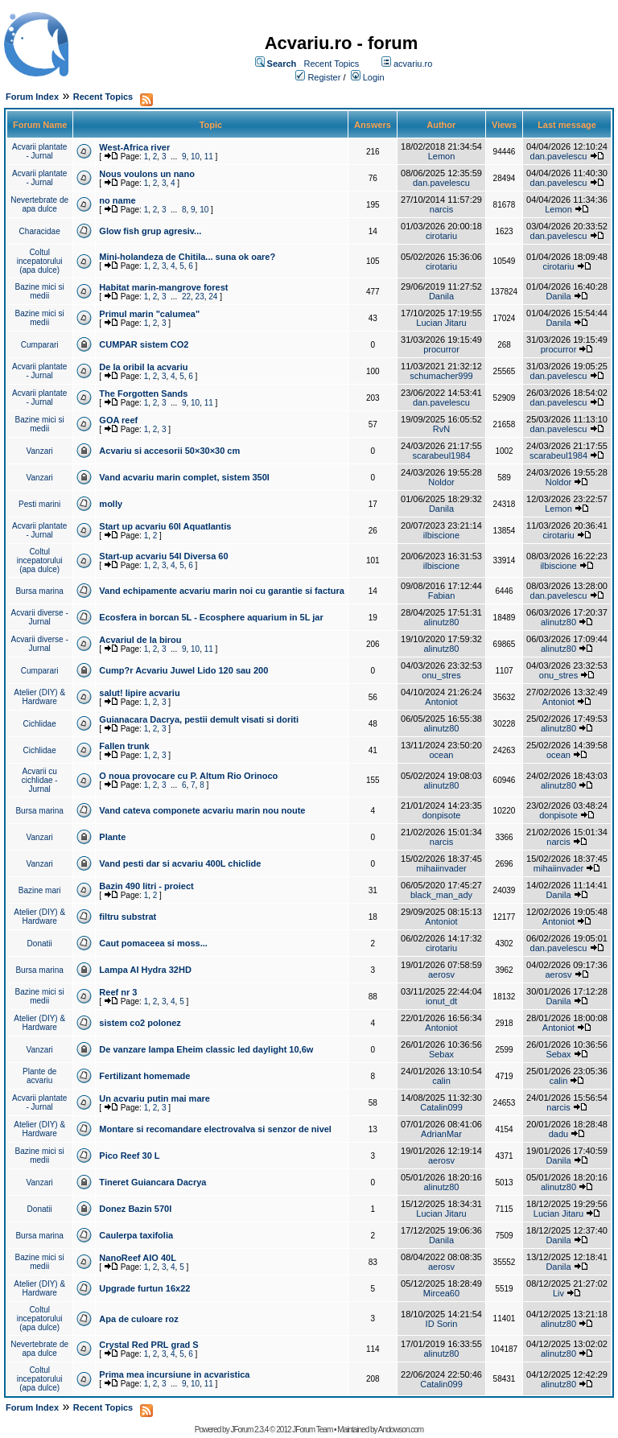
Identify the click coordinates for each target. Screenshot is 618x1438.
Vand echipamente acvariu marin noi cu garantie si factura (221, 590)
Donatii (39, 943)
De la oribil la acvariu (143, 367)
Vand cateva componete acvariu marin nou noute (202, 810)
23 (200, 296)
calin (441, 1081)
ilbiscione (441, 535)
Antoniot (441, 702)
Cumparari (40, 344)
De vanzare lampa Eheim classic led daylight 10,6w (206, 1049)
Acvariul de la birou (140, 640)
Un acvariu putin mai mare (154, 1098)
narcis (441, 209)
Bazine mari (40, 890)
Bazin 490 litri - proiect (146, 886)
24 (212, 296)
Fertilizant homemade (144, 1076)
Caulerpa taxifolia (136, 1235)
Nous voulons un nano (147, 174)
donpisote (441, 815)
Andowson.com (400, 1429)
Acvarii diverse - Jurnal (39, 617)
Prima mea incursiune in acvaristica (174, 1374)
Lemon (441, 156)
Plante (112, 837)
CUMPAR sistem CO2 (143, 344)
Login (374, 77)
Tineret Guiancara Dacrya (152, 1182)
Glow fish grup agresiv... (150, 231)
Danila (441, 296)
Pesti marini (39, 504)
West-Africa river (134, 147)
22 (186, 296)
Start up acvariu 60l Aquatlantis (165, 526)
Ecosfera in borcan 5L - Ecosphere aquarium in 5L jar (211, 617)
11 (208, 156)
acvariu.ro (412, 63)
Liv (558, 1293)
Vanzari (40, 451)
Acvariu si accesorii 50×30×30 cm (169, 450)
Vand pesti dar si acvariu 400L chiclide (180, 863)
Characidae (39, 231)
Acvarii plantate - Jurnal (39, 151)
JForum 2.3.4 (249, 1429)
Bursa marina (39, 591)
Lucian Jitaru (441, 323)
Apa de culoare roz (138, 1319)
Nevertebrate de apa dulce (39, 204)
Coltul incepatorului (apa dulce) (40, 261)
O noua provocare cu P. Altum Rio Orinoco (188, 776)
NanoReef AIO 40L (137, 1258)
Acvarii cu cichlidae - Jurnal (40, 780)
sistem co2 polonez (139, 1023)
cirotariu (441, 236)
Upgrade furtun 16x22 (144, 1288)
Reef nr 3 (118, 992)
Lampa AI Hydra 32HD (145, 969)
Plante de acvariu (39, 1076)
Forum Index (32, 96)
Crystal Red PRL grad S (148, 1344)
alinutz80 (441, 622)
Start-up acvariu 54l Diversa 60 (163, 556)
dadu (558, 1134)
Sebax (441, 1054)
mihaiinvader (441, 868)
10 (195, 156)
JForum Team (312, 1429)
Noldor (441, 482)
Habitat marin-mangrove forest (163, 287)
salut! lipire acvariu (139, 693)
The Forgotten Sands (143, 393)
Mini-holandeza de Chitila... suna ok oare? (187, 257)
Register (323, 77)
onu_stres (441, 675)
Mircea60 (441, 1293)
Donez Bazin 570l (135, 1208)
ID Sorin (442, 1324)
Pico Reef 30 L (129, 1155)
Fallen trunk (124, 746)
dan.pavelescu (558, 156)
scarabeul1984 (441, 455)
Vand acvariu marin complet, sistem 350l (184, 477)
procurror (441, 349)
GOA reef (118, 420)
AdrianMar (441, 1134)
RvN (441, 429)
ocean (441, 755)
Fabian (441, 595)
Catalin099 (441, 1107)
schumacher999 (441, 376)
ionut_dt (441, 1001)
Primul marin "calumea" (149, 314)
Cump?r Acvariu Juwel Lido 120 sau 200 (183, 670)
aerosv (441, 974)
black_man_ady (441, 895)
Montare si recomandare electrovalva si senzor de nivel (215, 1129)
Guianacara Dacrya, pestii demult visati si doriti (199, 719)
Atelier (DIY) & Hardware (39, 697)
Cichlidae (39, 723)
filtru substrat (127, 916)
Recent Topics (331, 63)
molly (110, 504)
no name (117, 200)
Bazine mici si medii (39, 291)
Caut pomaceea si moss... (153, 943)
